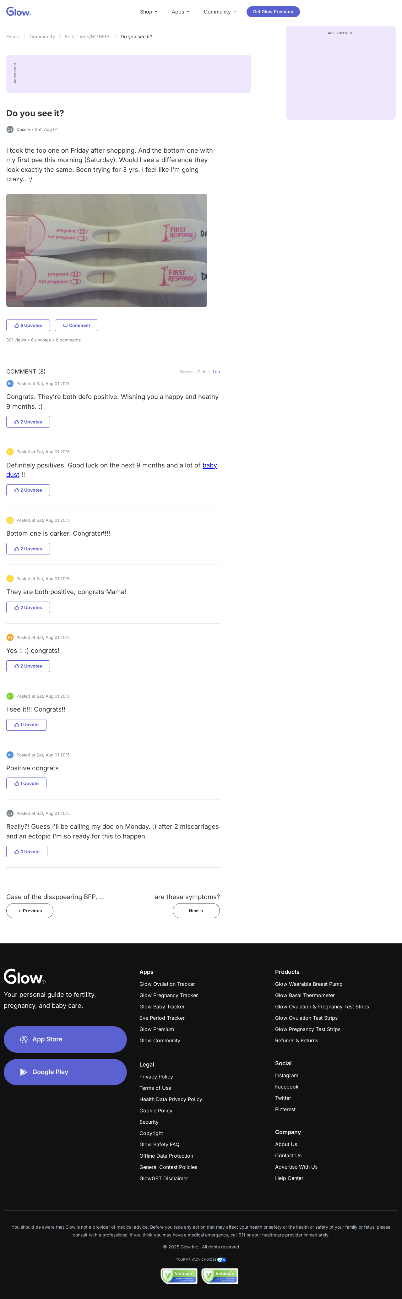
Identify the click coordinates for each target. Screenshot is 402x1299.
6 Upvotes (28, 325)
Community (42, 37)
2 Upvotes (28, 421)
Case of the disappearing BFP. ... (55, 897)
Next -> (196, 910)
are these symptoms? (187, 897)
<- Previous (30, 910)
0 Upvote (27, 851)
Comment (76, 325)
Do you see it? (136, 37)
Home (12, 37)
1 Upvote (26, 724)
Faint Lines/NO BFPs (88, 37)
